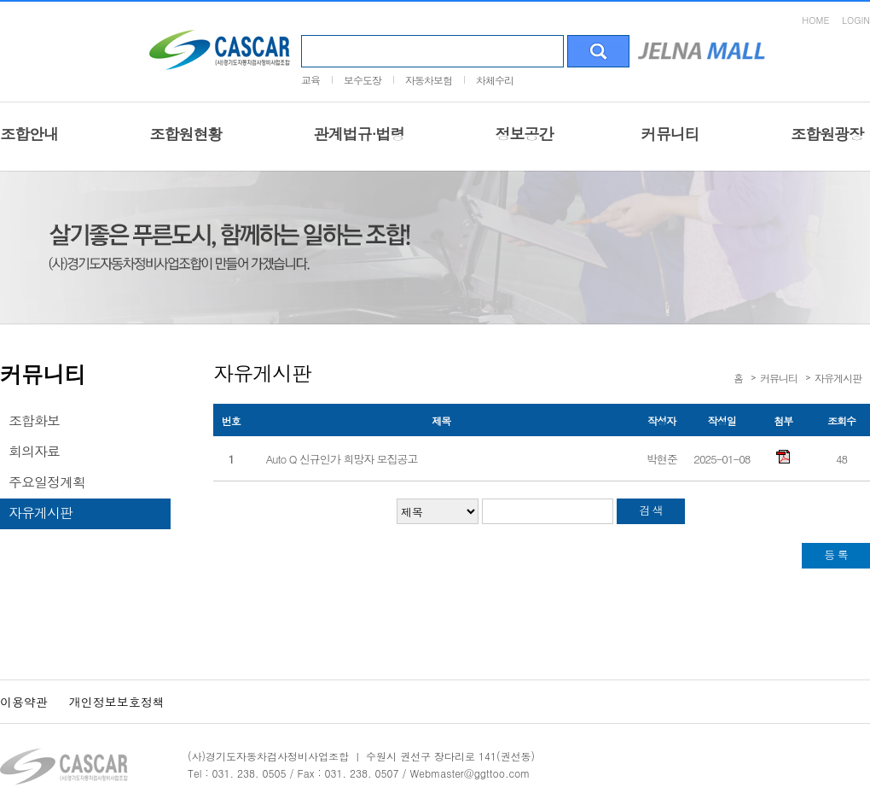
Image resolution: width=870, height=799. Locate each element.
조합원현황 (185, 133)
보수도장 (362, 80)
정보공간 (525, 133)
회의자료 (34, 451)
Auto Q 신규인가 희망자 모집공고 (342, 459)
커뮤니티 (670, 133)
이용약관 (24, 701)
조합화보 (34, 420)
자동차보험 (428, 80)
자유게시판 (40, 512)
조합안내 (29, 133)
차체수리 (494, 80)
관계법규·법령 (358, 133)
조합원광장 (827, 133)
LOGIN (856, 20)
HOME (815, 20)
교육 (310, 80)
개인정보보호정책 (117, 701)
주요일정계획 (47, 482)
